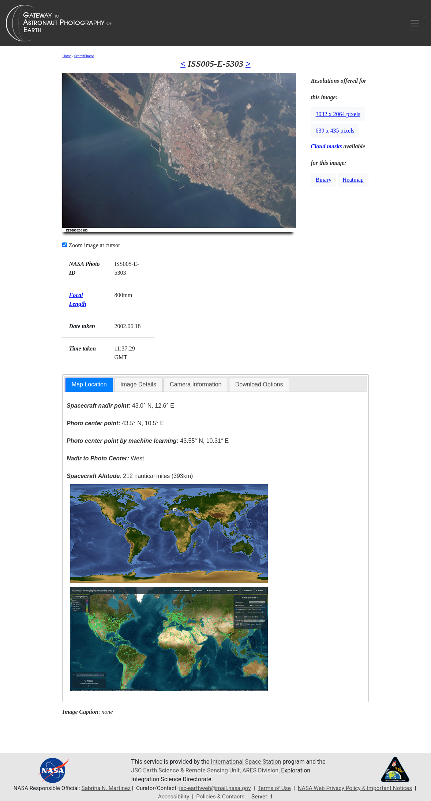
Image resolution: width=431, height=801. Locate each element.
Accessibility (174, 796)
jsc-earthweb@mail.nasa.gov (215, 788)
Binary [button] (323, 180)
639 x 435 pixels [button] (334, 130)
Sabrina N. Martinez (106, 788)
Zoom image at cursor (91, 245)
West (105, 458)
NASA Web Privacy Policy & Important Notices (355, 788)
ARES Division (260, 770)
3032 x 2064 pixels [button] (337, 114)
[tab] (89, 385)
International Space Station (246, 761)
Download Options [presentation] (259, 384)
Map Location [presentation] (89, 384)
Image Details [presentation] (138, 384)
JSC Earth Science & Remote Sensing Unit (185, 770)
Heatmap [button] (353, 180)
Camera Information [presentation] (195, 384)
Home (66, 56)
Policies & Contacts (220, 796)
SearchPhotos (84, 56)
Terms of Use (274, 788)
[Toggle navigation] (415, 23)
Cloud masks (326, 146)
